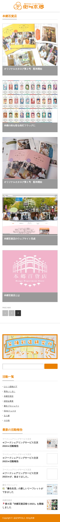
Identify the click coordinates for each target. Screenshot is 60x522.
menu (54, 5)
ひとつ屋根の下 (10, 387)
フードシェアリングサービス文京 (16, 439)
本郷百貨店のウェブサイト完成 (19, 238)
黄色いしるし (9, 391)
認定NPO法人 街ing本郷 (24, 518)
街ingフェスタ (10, 411)
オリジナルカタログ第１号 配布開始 (23, 182)
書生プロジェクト (11, 406)
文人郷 (7, 416)
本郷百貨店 (8, 396)
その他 (7, 420)
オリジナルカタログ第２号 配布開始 (23, 69)
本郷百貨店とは (12, 295)
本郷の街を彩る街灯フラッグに (19, 125)
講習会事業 (8, 401)
